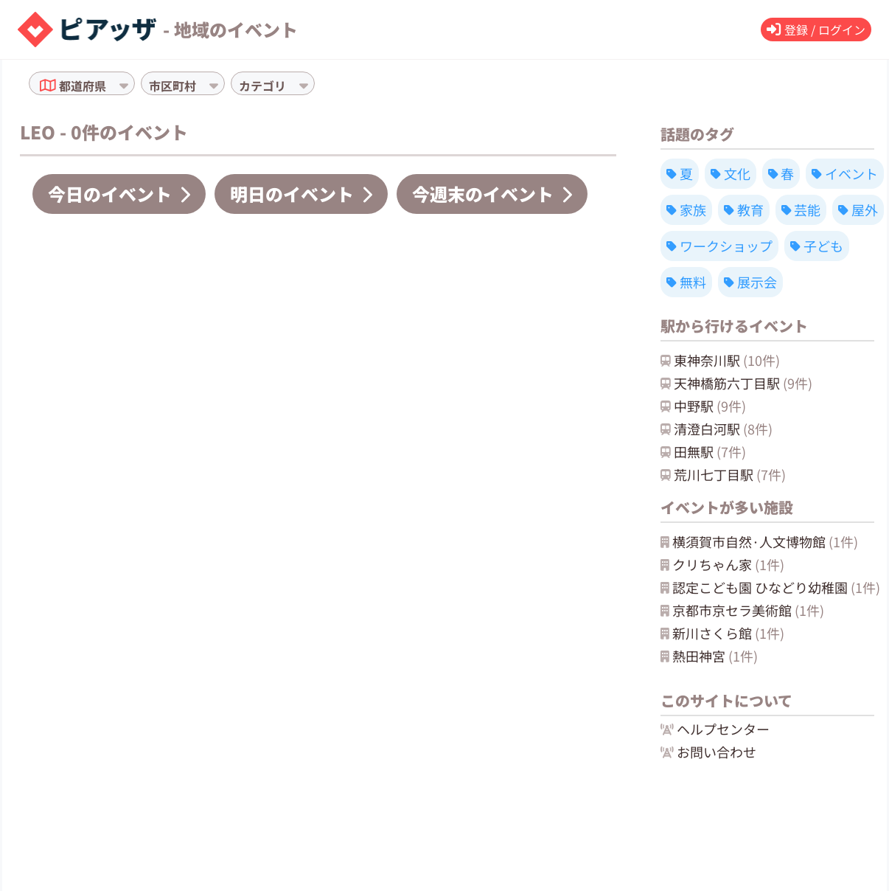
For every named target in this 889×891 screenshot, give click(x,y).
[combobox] (110, 85)
